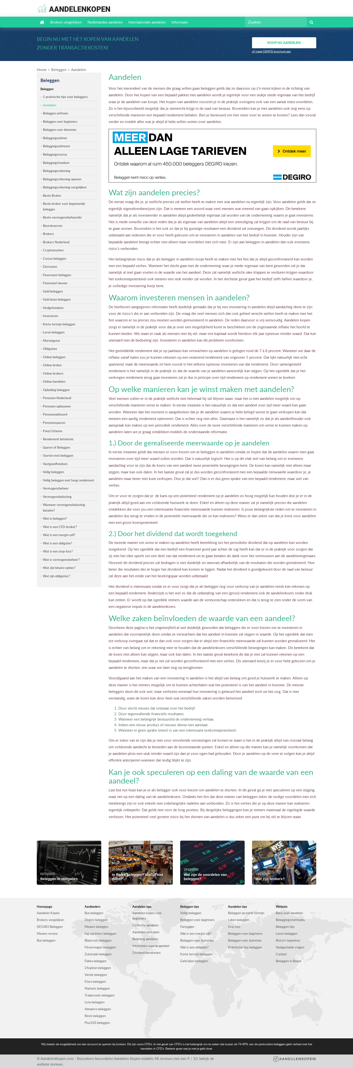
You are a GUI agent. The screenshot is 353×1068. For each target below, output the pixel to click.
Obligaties (50, 348)
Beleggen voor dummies (59, 129)
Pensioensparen (54, 422)
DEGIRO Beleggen (50, 926)
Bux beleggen (46, 940)
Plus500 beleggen (97, 1022)
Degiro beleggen (96, 920)
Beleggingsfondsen (56, 162)
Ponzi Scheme (52, 431)
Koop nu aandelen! (284, 42)
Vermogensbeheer (56, 488)
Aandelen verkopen (145, 932)
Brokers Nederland (56, 242)
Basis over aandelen (289, 913)
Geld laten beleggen (57, 299)
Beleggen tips (285, 926)
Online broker (52, 365)
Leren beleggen (53, 332)
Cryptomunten (53, 250)
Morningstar (51, 340)
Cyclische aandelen (145, 925)
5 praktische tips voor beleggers (65, 97)
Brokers (48, 234)
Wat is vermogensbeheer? (61, 559)
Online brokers (53, 373)
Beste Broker (52, 195)
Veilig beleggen (53, 472)
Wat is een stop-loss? (58, 551)
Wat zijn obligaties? (56, 576)
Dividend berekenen (146, 952)
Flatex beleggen (95, 961)
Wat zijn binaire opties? (59, 567)
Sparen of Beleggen (56, 447)
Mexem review (47, 933)
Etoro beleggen (95, 981)
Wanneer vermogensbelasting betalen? (64, 508)
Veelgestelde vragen (290, 947)
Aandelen (78, 69)
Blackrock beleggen (98, 940)
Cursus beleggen (54, 258)
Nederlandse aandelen (105, 22)
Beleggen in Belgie (288, 961)
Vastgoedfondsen (55, 464)
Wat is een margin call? (59, 535)
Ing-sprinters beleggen (100, 933)
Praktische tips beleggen (245, 947)
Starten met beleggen (58, 455)
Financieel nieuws (55, 283)
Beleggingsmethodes (290, 920)
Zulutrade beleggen (98, 954)
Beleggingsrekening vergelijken (65, 187)
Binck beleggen (95, 1016)
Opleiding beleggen (56, 390)
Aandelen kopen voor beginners (147, 916)
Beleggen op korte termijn (246, 913)
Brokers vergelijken (66, 22)
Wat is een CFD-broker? (60, 527)
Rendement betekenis (58, 439)
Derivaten (50, 266)
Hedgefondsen (53, 308)
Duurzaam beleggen (57, 275)
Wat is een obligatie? (57, 543)
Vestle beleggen (96, 974)
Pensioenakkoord (55, 414)
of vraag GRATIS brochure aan (271, 51)
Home (42, 69)
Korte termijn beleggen (59, 324)
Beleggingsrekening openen (62, 179)
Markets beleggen (97, 988)
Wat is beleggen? (55, 518)
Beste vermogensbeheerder (62, 217)
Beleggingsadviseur (56, 146)
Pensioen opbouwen (57, 406)
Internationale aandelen (147, 22)
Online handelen (54, 381)
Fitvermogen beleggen (100, 947)
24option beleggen (98, 968)
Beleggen (58, 69)
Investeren (50, 316)
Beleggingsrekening (56, 171)
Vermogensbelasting (57, 496)
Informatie (180, 22)
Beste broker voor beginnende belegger (64, 206)
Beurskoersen (52, 225)
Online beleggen (54, 357)
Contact (281, 954)
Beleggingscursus (55, 154)
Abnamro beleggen (98, 1009)
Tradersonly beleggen (99, 995)
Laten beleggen (238, 920)
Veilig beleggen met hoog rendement (68, 480)
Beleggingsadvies (55, 138)
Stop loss (234, 926)
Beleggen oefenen (55, 113)
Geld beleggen (53, 291)
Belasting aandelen (145, 939)
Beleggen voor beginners (60, 121)
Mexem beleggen (97, 926)
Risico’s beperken (288, 940)
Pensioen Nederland (57, 398)
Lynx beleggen (94, 1002)
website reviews (50, 1064)
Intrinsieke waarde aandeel (150, 946)
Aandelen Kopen (48, 913)
